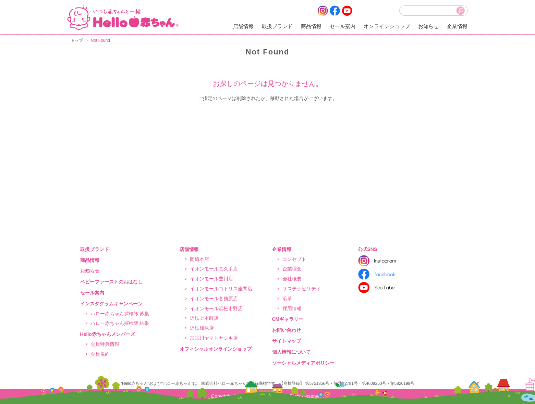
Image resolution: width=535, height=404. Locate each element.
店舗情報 (243, 26)
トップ (77, 40)
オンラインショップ (387, 26)
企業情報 (457, 26)
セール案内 (342, 26)
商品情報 (311, 26)
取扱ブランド (277, 26)
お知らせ (428, 26)
